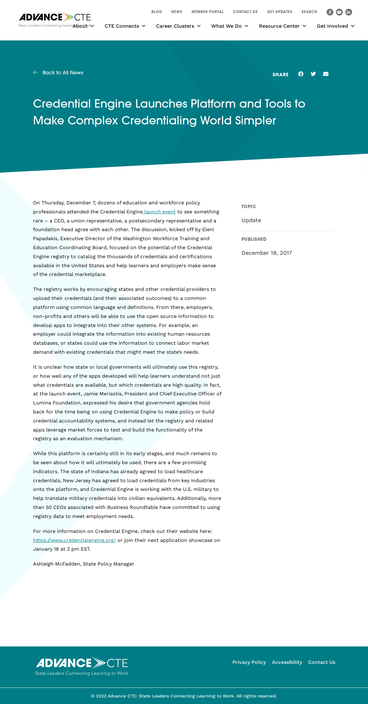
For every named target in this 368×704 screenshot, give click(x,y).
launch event (159, 212)
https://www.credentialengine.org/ (74, 540)
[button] (309, 13)
